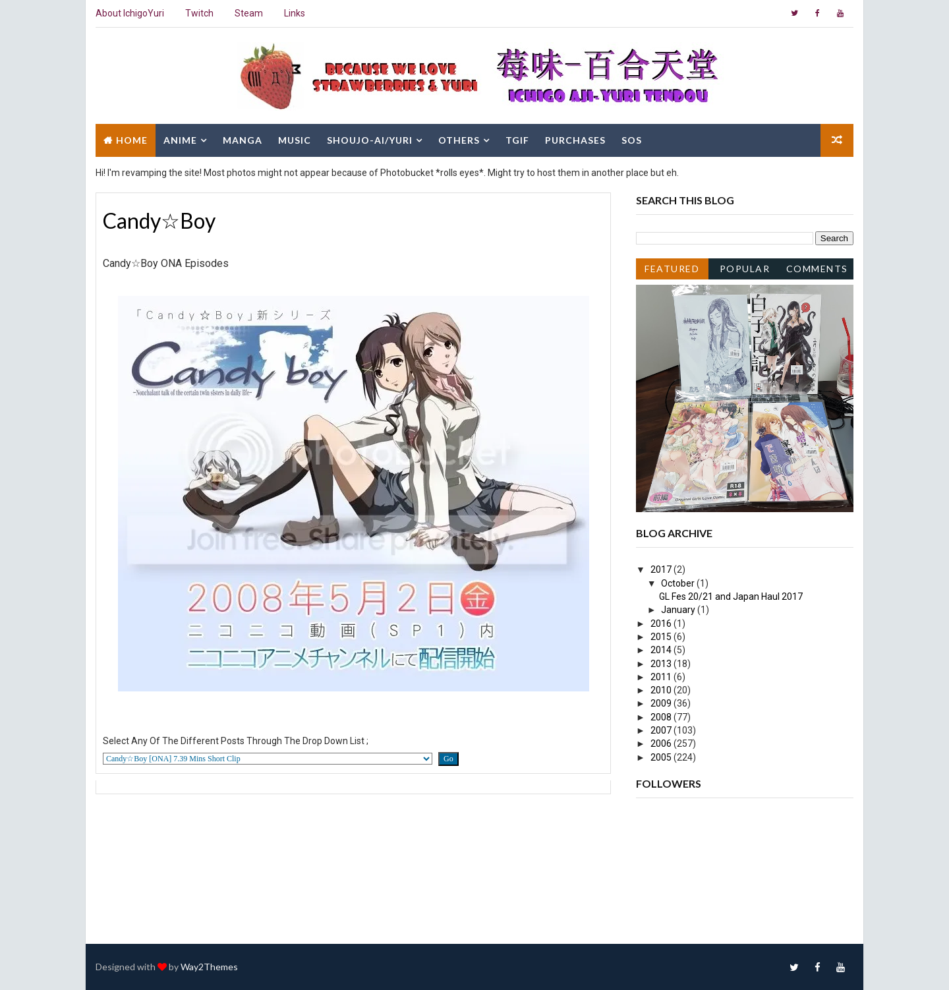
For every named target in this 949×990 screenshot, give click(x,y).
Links (294, 13)
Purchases (575, 140)
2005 (662, 757)
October (679, 583)
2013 (662, 663)
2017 (662, 569)
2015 (662, 636)
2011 (662, 677)
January (679, 609)
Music (294, 140)
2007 (662, 730)
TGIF (517, 140)
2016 (662, 623)
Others (459, 140)
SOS (631, 140)
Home (132, 140)
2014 (662, 650)
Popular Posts (745, 271)
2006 (662, 743)
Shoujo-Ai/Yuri (370, 140)
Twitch (199, 13)
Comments (817, 268)
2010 (662, 690)
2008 (662, 717)
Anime (180, 140)
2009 (662, 703)
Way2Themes (209, 966)
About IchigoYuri (130, 13)
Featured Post (672, 271)
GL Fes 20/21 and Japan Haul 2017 (731, 596)
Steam (249, 13)
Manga (242, 140)
